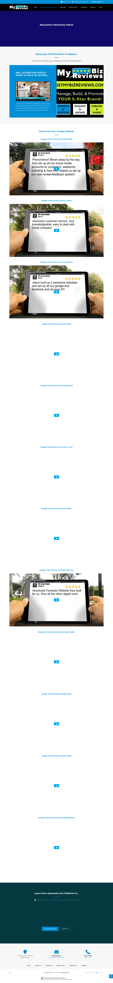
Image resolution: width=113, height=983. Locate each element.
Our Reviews (84, 7)
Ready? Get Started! (50, 929)
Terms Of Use (73, 965)
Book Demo (63, 7)
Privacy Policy (61, 965)
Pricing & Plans (73, 7)
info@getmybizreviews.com (80, 2)
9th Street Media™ (56, 972)
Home (35, 7)
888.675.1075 (65, 2)
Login (100, 7)
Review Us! (93, 7)
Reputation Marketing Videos (48, 7)
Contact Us (65, 929)
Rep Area (84, 965)
